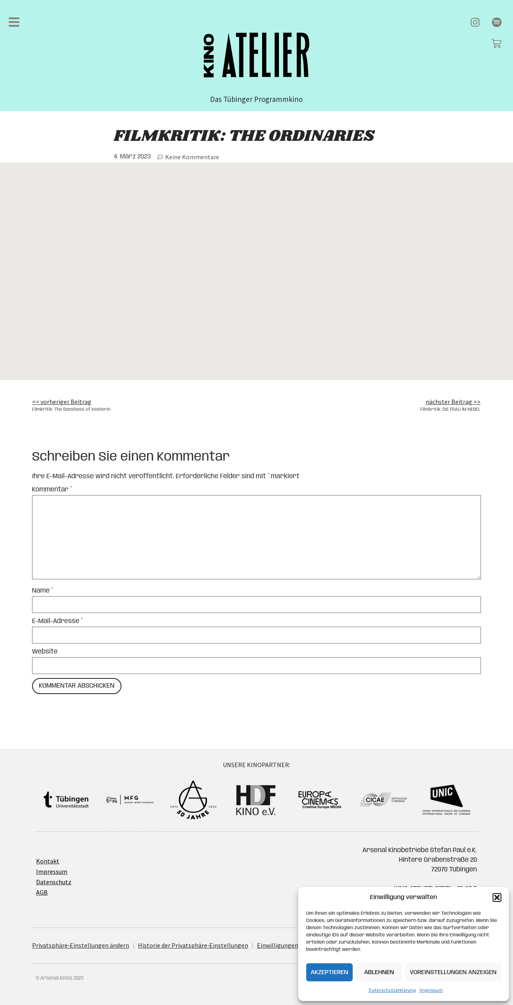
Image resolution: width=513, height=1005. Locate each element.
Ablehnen (379, 972)
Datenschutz (53, 882)
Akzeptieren (329, 972)
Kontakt (47, 861)
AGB (42, 892)
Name (42, 591)
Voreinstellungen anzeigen (453, 972)
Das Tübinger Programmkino (256, 99)
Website (45, 652)
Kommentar (52, 490)
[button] (497, 897)
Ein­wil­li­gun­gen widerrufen (293, 945)
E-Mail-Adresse (57, 621)
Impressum (431, 990)
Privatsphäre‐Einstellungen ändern (80, 945)
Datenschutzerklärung (392, 990)
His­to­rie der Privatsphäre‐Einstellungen (193, 945)
